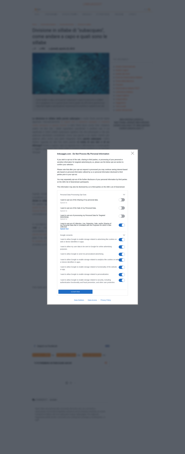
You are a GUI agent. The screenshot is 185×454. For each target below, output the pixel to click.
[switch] (122, 199)
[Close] (133, 154)
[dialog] (92, 227)
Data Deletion (79, 300)
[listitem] (92, 194)
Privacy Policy (106, 300)
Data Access (92, 300)
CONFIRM (75, 292)
